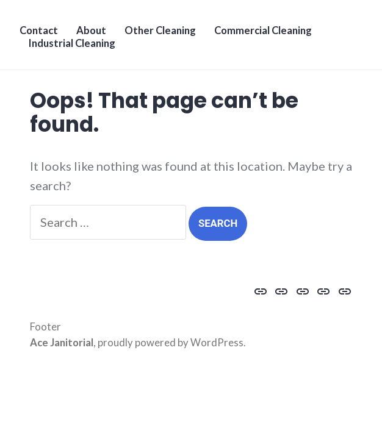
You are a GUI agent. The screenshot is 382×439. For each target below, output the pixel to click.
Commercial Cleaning (263, 30)
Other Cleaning (160, 30)
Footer (45, 327)
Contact (39, 30)
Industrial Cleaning (72, 43)
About (91, 30)
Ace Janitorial (61, 343)
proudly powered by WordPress (170, 343)
